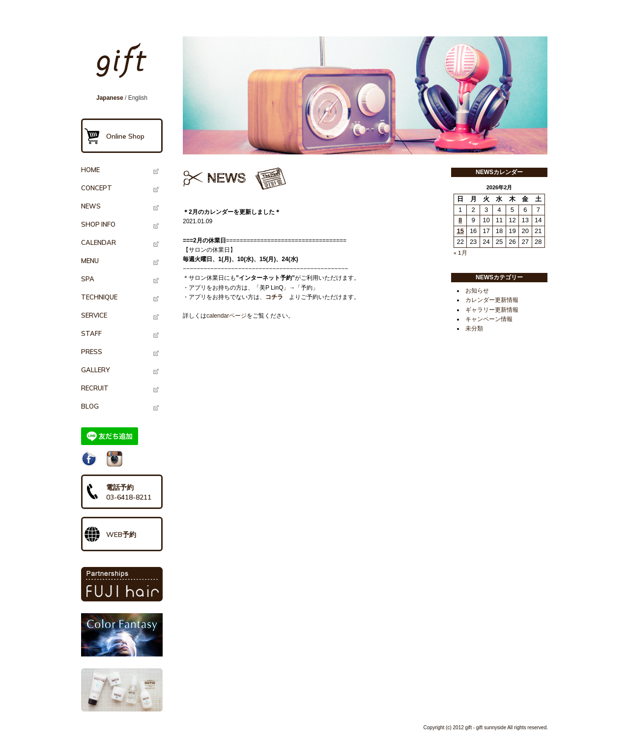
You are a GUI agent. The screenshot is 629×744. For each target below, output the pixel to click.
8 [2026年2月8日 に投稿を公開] (460, 220)
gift (125, 64)
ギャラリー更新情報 (491, 309)
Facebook (89, 459)
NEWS (91, 206)
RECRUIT (95, 388)
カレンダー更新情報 (491, 300)
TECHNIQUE (99, 297)
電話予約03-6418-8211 (128, 492)
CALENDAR (98, 242)
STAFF (91, 333)
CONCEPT (96, 188)
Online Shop (125, 136)
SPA (87, 279)
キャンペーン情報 (489, 319)
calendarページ (226, 315)
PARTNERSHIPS (122, 584)
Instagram (114, 459)
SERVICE (94, 315)
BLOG (90, 406)
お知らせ (477, 290)
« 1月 (460, 252)
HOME (90, 170)
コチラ (274, 297)
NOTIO (122, 690)
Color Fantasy (122, 634)
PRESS (91, 352)
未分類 (474, 328)
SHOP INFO (98, 224)
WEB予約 (121, 534)
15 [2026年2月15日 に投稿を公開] (460, 231)
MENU (90, 261)
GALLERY (95, 370)
